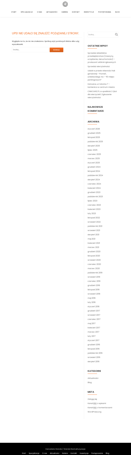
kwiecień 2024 (94, 170)
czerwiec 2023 (94, 187)
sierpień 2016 (93, 344)
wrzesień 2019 (94, 259)
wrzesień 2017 (94, 297)
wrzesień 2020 (94, 242)
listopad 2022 (94, 200)
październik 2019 (95, 255)
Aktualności (53, 12)
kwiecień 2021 (94, 225)
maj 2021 (91, 221)
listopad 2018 (94, 272)
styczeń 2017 (93, 322)
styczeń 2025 (94, 145)
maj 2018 (92, 280)
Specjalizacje (28, 12)
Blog (15, 21)
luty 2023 (92, 195)
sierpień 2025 (94, 128)
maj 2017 (92, 305)
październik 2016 (95, 335)
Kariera (66, 12)
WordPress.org (94, 394)
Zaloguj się (92, 381)
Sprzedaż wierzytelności (99, 48)
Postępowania (105, 12)
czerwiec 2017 (94, 301)
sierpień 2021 (93, 217)
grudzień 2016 (94, 327)
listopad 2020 (94, 238)
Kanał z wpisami (97, 385)
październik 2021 (95, 208)
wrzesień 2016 (94, 339)
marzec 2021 (93, 229)
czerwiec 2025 (94, 136)
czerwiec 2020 (94, 246)
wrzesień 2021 (94, 212)
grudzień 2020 (94, 234)
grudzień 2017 (94, 293)
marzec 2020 (94, 250)
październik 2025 (95, 124)
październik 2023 (95, 179)
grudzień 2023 (94, 174)
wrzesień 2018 (94, 276)
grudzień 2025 (94, 115)
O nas (40, 12)
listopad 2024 (94, 153)
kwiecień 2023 (94, 191)
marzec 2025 (94, 140)
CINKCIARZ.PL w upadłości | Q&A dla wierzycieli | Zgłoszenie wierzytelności (102, 76)
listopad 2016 (94, 331)
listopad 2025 (94, 119)
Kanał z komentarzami (100, 390)
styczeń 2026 (94, 111)
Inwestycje (90, 12)
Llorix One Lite (55, 431)
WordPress (77, 431)
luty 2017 (92, 318)
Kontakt (77, 12)
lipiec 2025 (92, 132)
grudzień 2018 (94, 267)
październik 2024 (95, 157)
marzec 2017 (93, 314)
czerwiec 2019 (94, 263)
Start (15, 12)
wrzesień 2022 (94, 204)
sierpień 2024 (94, 162)
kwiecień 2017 (94, 310)
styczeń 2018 (93, 289)
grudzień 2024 (94, 149)
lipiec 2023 (92, 183)
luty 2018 (92, 284)
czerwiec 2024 (94, 166)
